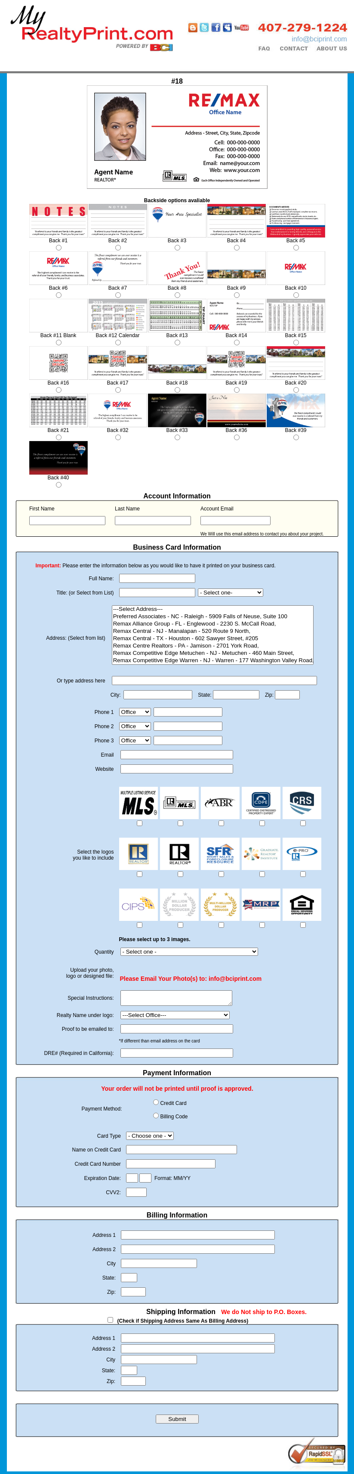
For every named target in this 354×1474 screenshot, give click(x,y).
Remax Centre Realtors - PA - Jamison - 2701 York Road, (212, 646)
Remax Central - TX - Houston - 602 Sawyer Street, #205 (212, 638)
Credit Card (173, 1106)
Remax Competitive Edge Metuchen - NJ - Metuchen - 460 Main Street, (212, 653)
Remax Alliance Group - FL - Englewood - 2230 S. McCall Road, (212, 624)
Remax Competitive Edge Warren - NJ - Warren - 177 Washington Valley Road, (212, 660)
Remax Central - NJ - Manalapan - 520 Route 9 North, (212, 631)
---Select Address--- (212, 609)
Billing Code (174, 1119)
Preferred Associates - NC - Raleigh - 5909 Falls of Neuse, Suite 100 (212, 616)
